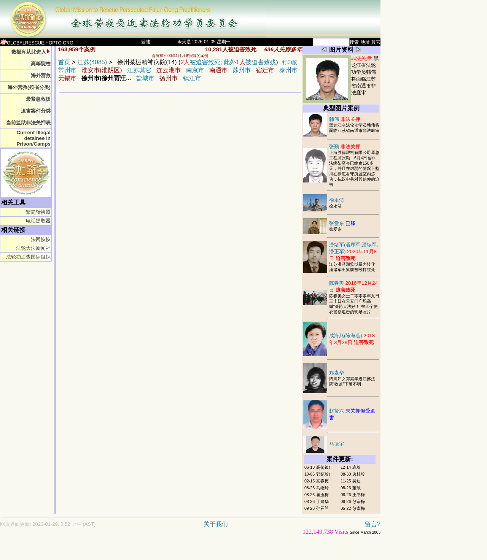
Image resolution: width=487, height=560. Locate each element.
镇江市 (192, 78)
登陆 (145, 41)
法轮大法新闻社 (33, 248)
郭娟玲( (323, 474)
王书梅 (358, 494)
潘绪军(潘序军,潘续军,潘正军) (353, 251)
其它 (375, 42)
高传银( (323, 467)
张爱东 (342, 223)
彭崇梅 (358, 508)
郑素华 (336, 373)
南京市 (195, 70)
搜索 (354, 42)
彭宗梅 (358, 501)
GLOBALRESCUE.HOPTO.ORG (36, 43)
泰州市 (288, 70)
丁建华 (322, 501)
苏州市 (241, 70)
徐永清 (336, 200)
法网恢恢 (41, 239)
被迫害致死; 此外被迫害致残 (228, 62)
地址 (365, 42)
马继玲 (322, 487)
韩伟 (344, 119)
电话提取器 (38, 221)
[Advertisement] (163, 551)
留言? (372, 524)
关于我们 (216, 524)
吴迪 (356, 481)
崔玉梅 (322, 494)
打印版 (289, 62)
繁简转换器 (38, 212)
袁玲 (356, 467)
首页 (64, 62)
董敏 (356, 487)
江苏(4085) (92, 62)
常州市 (67, 70)
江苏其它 (139, 70)
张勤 (344, 146)
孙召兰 (322, 508)
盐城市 (145, 78)
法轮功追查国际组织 (28, 257)
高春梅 (322, 481)
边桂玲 (358, 474)
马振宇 (336, 444)
